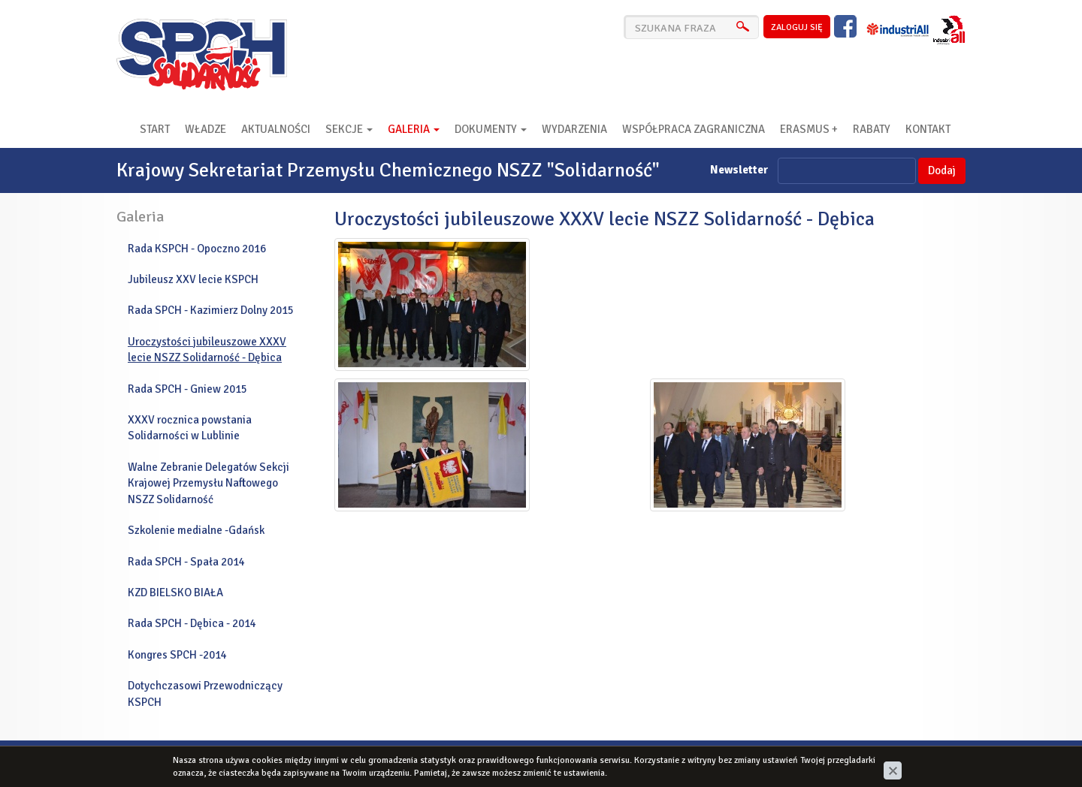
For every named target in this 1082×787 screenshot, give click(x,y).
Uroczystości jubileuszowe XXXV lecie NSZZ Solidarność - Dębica (207, 349)
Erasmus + (809, 129)
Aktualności (275, 129)
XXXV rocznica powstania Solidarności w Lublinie (190, 427)
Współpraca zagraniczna (693, 129)
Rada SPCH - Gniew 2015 (187, 389)
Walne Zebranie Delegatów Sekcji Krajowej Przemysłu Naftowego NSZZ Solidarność (208, 483)
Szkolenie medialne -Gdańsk (196, 530)
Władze (205, 129)
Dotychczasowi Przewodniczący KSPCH (205, 693)
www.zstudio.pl (928, 759)
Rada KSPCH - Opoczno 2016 (197, 248)
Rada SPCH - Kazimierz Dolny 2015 (211, 310)
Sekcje (349, 129)
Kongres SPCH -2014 (177, 655)
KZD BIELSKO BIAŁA (175, 592)
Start (155, 129)
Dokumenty (491, 129)
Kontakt (928, 129)
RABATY (871, 129)
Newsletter (739, 169)
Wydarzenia (574, 129)
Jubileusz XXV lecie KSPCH (193, 279)
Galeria (414, 129)
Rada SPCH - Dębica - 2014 (192, 623)
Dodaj (942, 170)
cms (876, 759)
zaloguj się (797, 27)
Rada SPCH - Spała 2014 (186, 561)
